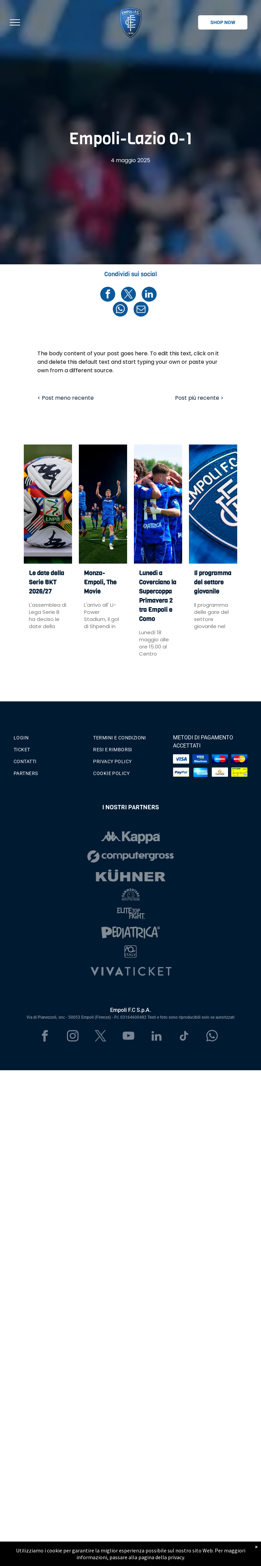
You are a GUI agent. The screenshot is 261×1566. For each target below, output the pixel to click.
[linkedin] (156, 1036)
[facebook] (45, 1036)
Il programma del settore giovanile (212, 582)
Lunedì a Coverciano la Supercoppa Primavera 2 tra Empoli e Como (157, 596)
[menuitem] (51, 736)
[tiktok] (184, 1036)
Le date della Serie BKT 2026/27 (46, 582)
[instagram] (73, 1036)
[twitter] (100, 1036)
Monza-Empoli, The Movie (100, 582)
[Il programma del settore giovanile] (213, 504)
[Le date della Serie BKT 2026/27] (48, 504)
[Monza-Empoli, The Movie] (103, 504)
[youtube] (128, 1036)
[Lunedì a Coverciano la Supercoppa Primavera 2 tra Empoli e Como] (158, 504)
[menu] (15, 22)
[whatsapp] (212, 1036)
